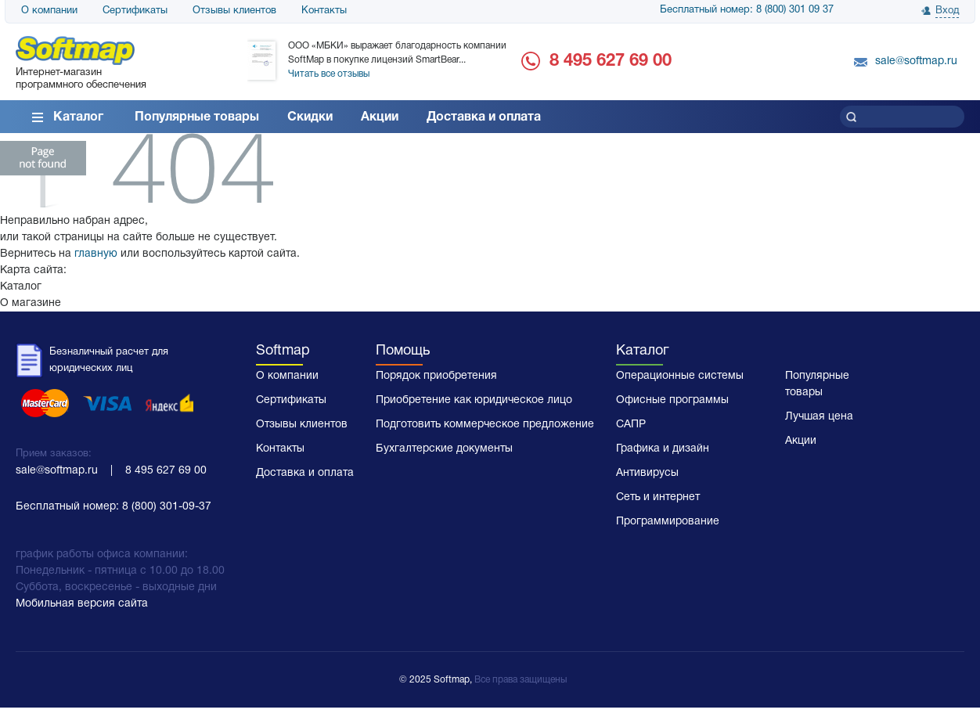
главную (95, 254)
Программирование (667, 522)
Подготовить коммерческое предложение (485, 425)
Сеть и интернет (658, 497)
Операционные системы (680, 376)
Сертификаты (135, 11)
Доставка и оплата (484, 117)
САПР (631, 425)
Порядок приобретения (436, 376)
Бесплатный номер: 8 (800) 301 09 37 (747, 10)
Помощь (403, 351)
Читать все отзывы (328, 74)
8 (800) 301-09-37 (166, 507)
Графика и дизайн (662, 449)
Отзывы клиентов (234, 11)
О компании (49, 11)
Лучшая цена (819, 417)
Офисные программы (672, 400)
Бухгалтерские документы (444, 449)
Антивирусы (647, 473)
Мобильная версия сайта (82, 604)
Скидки (310, 117)
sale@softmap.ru (916, 61)
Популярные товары (197, 117)
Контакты (324, 11)
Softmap (283, 351)
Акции (379, 117)
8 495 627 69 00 (610, 61)
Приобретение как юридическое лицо (474, 400)
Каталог (78, 117)
